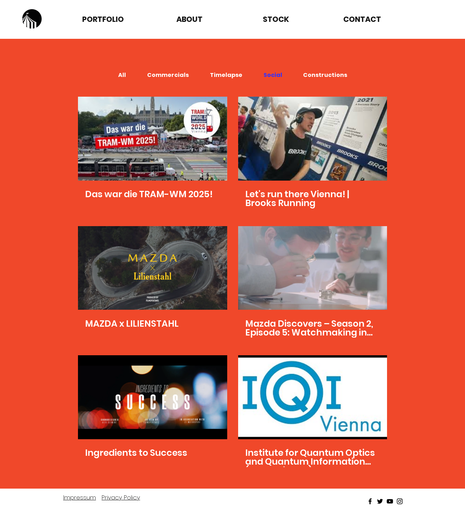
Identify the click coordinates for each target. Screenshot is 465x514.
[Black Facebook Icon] (370, 501)
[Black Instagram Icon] (400, 501)
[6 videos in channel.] (232, 281)
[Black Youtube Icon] (390, 501)
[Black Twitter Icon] (380, 501)
